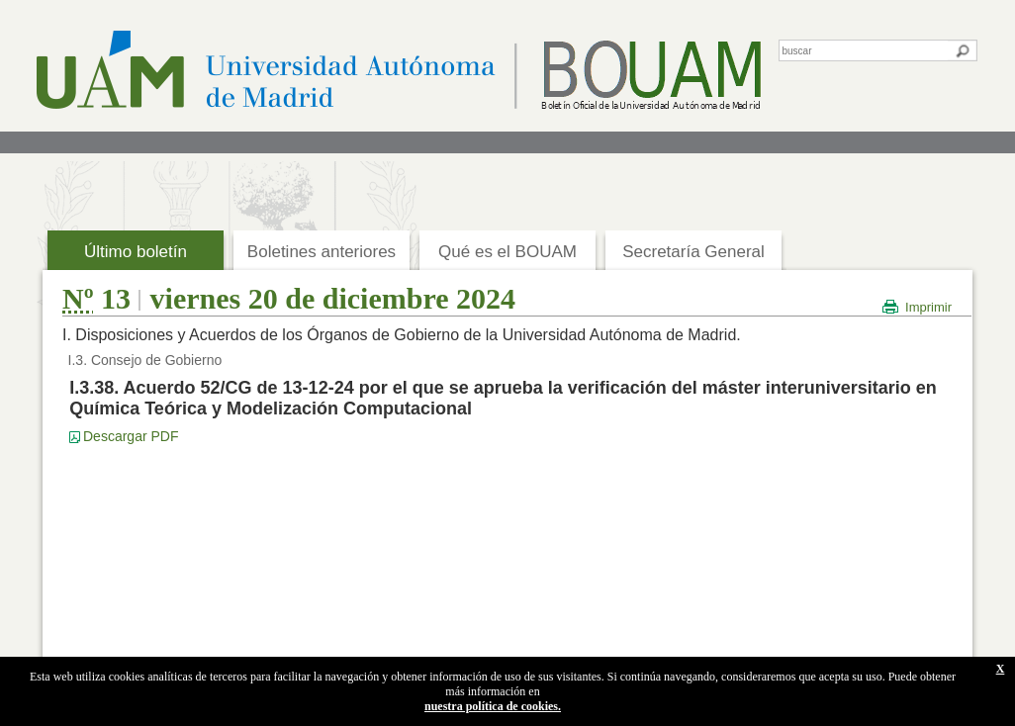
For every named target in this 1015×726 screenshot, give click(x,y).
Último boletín (135, 251)
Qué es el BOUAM (507, 251)
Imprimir (928, 307)
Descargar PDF (130, 436)
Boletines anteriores (321, 251)
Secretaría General (693, 251)
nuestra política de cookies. (492, 706)
